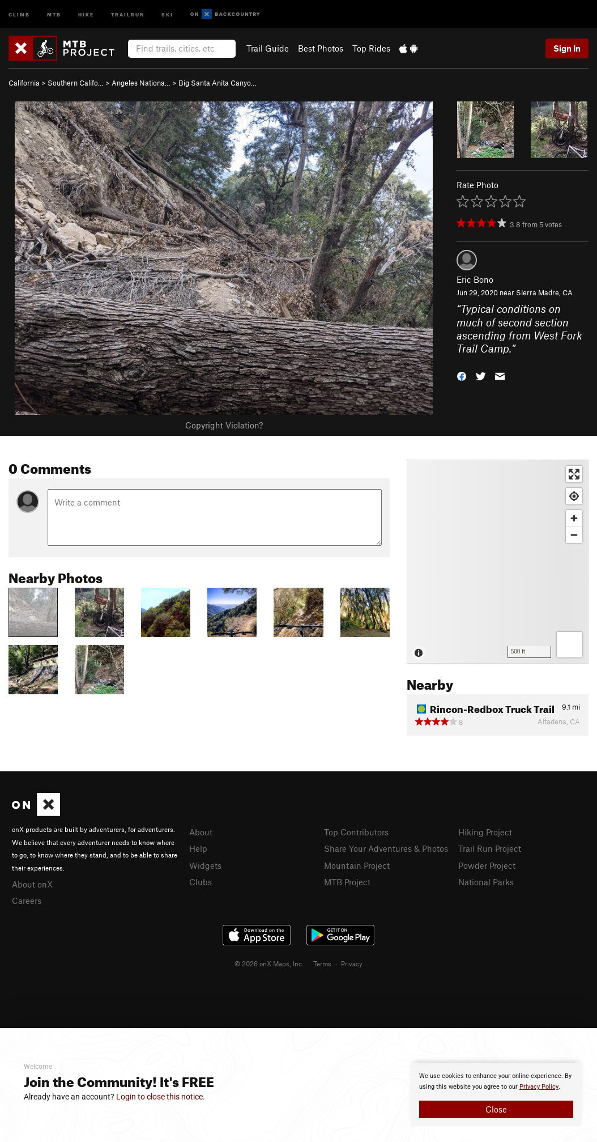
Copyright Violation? (224, 425)
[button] (462, 375)
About (200, 832)
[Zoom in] (574, 518)
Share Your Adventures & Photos (386, 848)
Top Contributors (356, 832)
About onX (32, 884)
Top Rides (371, 48)
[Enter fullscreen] (574, 474)
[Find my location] (574, 496)
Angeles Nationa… (141, 82)
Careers (26, 900)
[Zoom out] (574, 535)
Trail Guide (267, 48)
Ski (167, 14)
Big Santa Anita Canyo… (217, 82)
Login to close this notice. (160, 1096)
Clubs (200, 882)
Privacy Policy (538, 1086)
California (24, 82)
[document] (496, 1094)
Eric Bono (475, 279)
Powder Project (486, 865)
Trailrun (127, 14)
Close (496, 1109)
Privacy (352, 963)
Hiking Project (485, 832)
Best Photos (320, 48)
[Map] (497, 561)
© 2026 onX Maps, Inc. (269, 963)
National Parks (486, 882)
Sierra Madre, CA (544, 292)
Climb (19, 14)
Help (198, 848)
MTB (54, 14)
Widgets (205, 865)
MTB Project (347, 882)
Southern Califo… (76, 82)
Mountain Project (357, 865)
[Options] (569, 644)
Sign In (567, 48)
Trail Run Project (489, 848)
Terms (322, 963)
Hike (86, 14)
